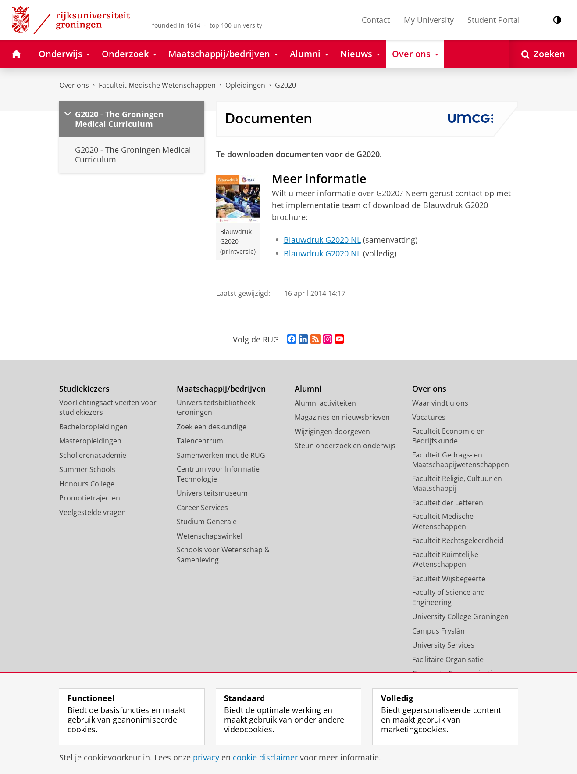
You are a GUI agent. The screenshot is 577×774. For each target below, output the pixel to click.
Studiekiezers (84, 389)
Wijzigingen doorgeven (332, 431)
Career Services (202, 507)
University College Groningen (460, 616)
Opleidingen (245, 85)
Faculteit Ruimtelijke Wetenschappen (445, 559)
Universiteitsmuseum (212, 493)
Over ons (74, 85)
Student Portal (493, 19)
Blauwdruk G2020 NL (322, 239)
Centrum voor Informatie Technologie (218, 474)
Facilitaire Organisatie (448, 659)
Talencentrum (200, 441)
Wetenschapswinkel (209, 536)
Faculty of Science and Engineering (448, 597)
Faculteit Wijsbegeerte (448, 578)
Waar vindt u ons (440, 403)
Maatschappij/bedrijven (221, 389)
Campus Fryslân (438, 631)
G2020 (285, 85)
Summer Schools (87, 469)
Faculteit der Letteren (447, 503)
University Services (443, 645)
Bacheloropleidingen (93, 427)
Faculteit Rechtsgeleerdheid (458, 540)
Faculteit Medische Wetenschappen (157, 85)
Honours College (86, 484)
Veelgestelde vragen (92, 512)
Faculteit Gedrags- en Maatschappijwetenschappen (460, 460)
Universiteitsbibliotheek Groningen (216, 408)
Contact (376, 19)
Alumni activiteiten (325, 403)
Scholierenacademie (92, 455)
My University (429, 19)
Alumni (308, 389)
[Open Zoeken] (543, 54)
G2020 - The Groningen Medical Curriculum (119, 119)
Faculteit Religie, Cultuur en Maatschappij (457, 483)
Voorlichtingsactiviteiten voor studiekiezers (108, 408)
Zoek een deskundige (211, 427)
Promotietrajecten (89, 498)
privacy (206, 757)
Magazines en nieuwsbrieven (342, 417)
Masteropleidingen (90, 441)
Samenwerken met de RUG (221, 455)
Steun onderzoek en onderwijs (345, 445)
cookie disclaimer (265, 757)
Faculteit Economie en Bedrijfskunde (448, 436)
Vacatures (428, 417)
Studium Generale (207, 521)
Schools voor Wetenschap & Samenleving (223, 555)
